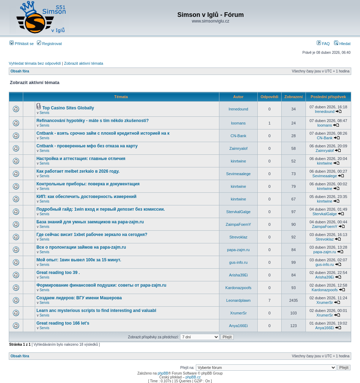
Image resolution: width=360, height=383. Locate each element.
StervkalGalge (238, 212)
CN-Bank (238, 136)
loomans (238, 123)
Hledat (342, 44)
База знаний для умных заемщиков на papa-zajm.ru (90, 221)
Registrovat (49, 44)
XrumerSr (324, 302)
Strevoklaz (238, 237)
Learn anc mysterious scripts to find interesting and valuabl (96, 310)
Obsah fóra (20, 71)
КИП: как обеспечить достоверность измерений (86, 196)
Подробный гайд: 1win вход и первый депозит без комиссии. (101, 209)
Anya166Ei (238, 326)
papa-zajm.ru (238, 250)
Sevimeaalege (238, 174)
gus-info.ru (238, 262)
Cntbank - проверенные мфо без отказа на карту (87, 145)
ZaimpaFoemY (238, 224)
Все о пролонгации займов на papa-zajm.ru (81, 247)
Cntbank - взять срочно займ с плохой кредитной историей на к (103, 133)
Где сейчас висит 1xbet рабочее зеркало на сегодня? (92, 234)
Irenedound (238, 109)
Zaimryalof (238, 148)
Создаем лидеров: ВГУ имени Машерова (79, 297)
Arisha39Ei (238, 275)
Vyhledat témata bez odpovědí (35, 63)
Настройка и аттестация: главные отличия (81, 158)
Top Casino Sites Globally (68, 108)
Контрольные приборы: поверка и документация (88, 183)
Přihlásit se (21, 44)
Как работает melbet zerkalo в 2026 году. (78, 171)
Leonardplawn (238, 300)
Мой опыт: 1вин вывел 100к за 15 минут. (79, 259)
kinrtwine (238, 161)
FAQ (323, 44)
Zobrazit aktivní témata (83, 63)
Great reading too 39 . (58, 272)
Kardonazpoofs (238, 288)
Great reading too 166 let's (63, 323)
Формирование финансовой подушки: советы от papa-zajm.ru (102, 285)
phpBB (163, 373)
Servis (44, 113)
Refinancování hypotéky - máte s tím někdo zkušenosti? (93, 120)
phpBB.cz (193, 377)
